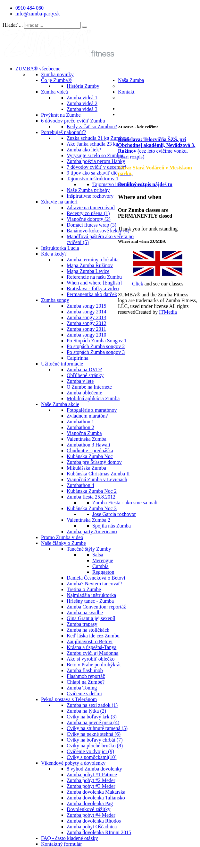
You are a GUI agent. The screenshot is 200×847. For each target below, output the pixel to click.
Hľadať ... (13, 25)
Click (138, 283)
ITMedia (168, 312)
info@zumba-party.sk (37, 13)
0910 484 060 (29, 8)
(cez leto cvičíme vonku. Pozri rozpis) (156, 148)
